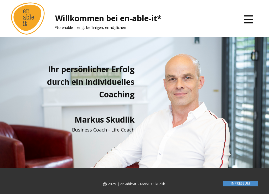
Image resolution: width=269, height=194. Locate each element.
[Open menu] (248, 19)
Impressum (240, 183)
